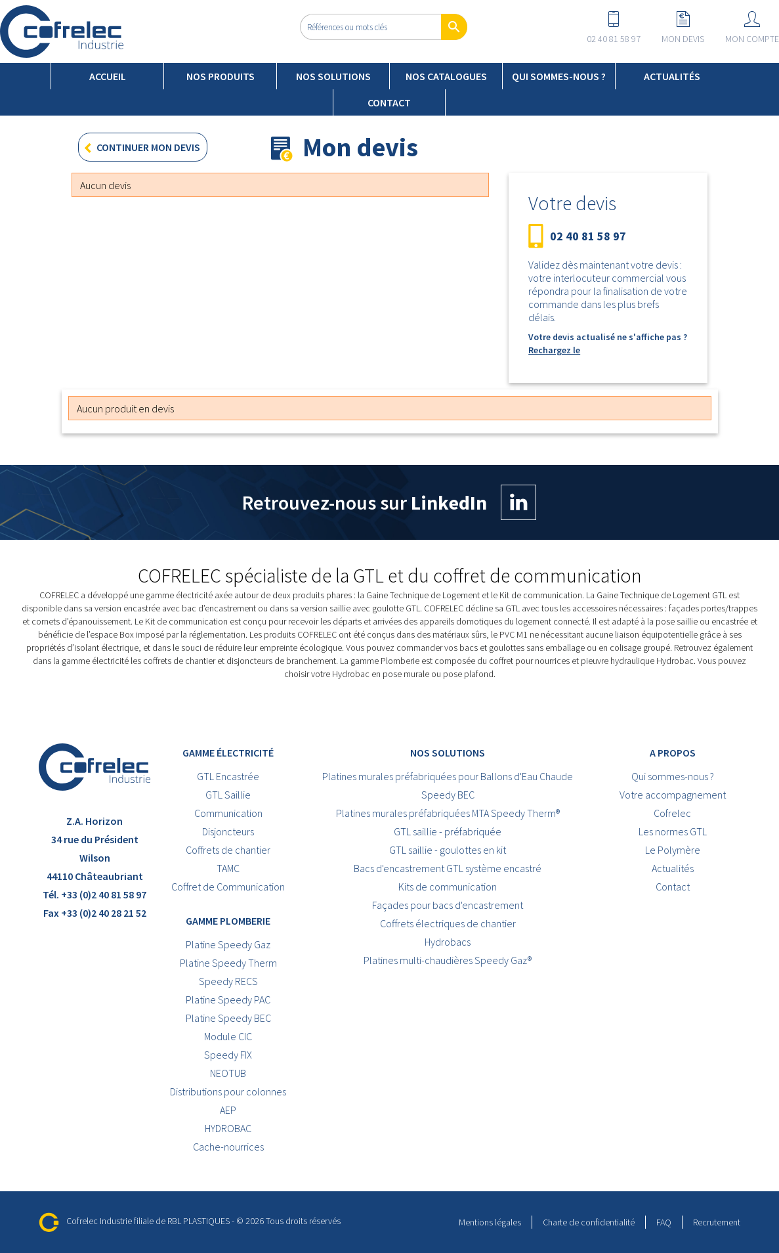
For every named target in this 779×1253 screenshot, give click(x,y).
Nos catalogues (446, 76)
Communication (228, 813)
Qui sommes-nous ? (559, 76)
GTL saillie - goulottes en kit (447, 849)
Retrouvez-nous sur (389, 502)
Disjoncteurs (228, 831)
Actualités (672, 76)
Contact (389, 102)
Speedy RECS (228, 981)
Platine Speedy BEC (228, 1017)
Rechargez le (554, 350)
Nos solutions (333, 76)
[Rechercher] (383, 27)
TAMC (228, 868)
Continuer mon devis (139, 149)
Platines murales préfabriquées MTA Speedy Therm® (448, 813)
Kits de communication (447, 886)
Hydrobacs (448, 941)
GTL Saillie (228, 794)
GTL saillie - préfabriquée (447, 831)
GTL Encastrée (228, 776)
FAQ (663, 1222)
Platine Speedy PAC (228, 999)
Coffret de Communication (228, 886)
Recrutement (716, 1222)
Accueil (107, 76)
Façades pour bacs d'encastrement (447, 905)
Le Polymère (672, 849)
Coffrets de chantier (228, 849)
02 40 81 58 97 (588, 236)
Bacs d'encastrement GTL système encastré (447, 868)
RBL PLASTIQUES (198, 1221)
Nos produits (220, 76)
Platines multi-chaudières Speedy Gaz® (448, 960)
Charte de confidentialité (589, 1222)
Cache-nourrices (228, 1146)
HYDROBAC (228, 1128)
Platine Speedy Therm (228, 962)
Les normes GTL (673, 831)
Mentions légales (490, 1222)
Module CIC (228, 1036)
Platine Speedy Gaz (228, 944)
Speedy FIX (228, 1054)
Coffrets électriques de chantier (448, 923)
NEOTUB (228, 1073)
